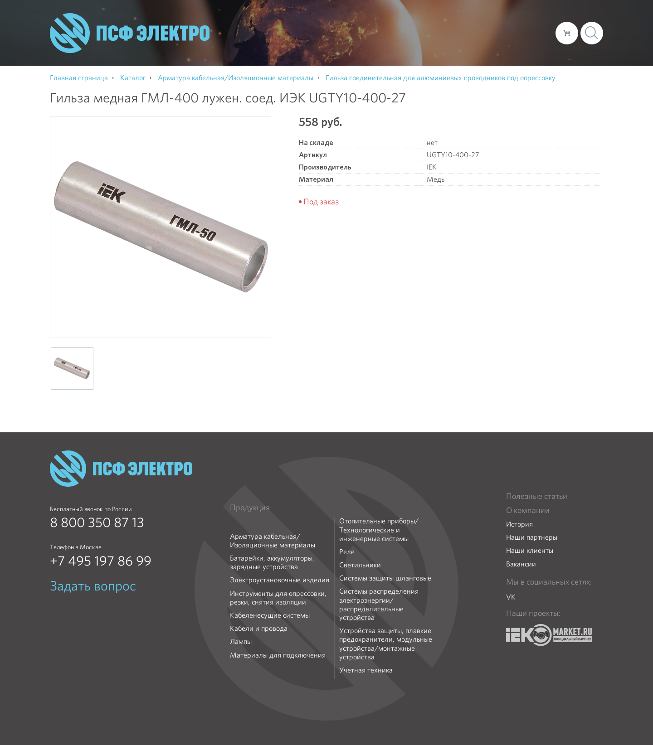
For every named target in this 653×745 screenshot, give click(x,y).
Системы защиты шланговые (385, 578)
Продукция (250, 508)
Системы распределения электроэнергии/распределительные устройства (379, 604)
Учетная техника (366, 670)
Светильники (360, 565)
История (519, 524)
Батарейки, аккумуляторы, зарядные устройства (272, 562)
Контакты (531, 33)
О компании (375, 33)
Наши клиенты (529, 550)
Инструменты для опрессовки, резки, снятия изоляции (278, 597)
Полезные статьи (536, 496)
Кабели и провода (259, 628)
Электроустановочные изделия (279, 580)
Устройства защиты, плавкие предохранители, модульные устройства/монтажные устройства (385, 643)
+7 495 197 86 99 (100, 561)
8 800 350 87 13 (97, 522)
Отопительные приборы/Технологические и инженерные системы (379, 530)
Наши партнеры (531, 537)
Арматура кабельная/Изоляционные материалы (272, 540)
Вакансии (521, 564)
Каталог (418, 33)
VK (511, 597)
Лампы (241, 641)
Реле (347, 551)
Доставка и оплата (474, 33)
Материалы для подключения (278, 655)
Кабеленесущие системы (270, 615)
